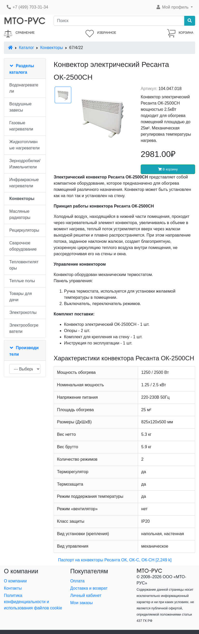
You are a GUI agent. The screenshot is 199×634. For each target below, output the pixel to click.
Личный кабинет (85, 595)
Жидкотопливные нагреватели (24, 145)
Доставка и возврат (89, 588)
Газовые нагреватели (21, 126)
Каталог (26, 47)
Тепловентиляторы (24, 265)
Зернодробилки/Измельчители (24, 163)
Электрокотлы (23, 312)
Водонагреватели (23, 88)
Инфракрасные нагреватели (24, 182)
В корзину (168, 169)
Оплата (77, 581)
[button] (174, 7)
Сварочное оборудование (23, 246)
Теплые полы (22, 281)
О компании (15, 581)
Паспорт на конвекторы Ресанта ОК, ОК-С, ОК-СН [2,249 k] (115, 560)
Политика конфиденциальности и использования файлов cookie (33, 601)
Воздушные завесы (20, 107)
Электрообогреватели (23, 328)
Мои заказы (81, 603)
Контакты (13, 588)
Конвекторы (51, 47)
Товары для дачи (20, 296)
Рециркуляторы (24, 230)
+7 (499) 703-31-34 (27, 7)
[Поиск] (119, 21)
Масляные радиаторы (19, 214)
